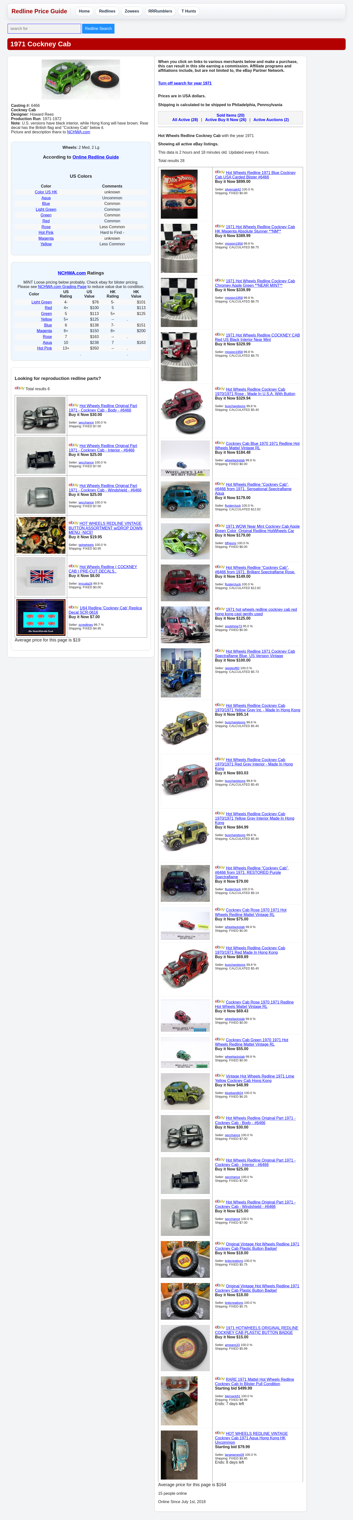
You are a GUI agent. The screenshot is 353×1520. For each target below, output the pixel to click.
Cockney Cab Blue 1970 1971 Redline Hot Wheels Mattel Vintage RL (257, 445)
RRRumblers (160, 11)
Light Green (46, 209)
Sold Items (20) (231, 115)
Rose (45, 227)
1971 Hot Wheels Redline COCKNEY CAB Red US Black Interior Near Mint (257, 337)
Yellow (46, 244)
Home (84, 11)
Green (46, 215)
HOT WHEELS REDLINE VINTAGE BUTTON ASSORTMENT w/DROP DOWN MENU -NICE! (105, 528)
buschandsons (235, 406)
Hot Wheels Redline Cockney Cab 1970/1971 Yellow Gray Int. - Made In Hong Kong (257, 707)
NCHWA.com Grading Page (62, 287)
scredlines (85, 625)
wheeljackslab (235, 460)
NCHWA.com (78, 132)
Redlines (107, 11)
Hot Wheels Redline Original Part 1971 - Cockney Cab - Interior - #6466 (103, 448)
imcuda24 (85, 583)
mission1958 (234, 243)
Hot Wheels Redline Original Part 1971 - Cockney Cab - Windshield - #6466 (105, 488)
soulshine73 (233, 626)
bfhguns (230, 543)
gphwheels (86, 545)
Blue (46, 203)
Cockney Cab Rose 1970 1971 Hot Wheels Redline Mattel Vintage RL (251, 912)
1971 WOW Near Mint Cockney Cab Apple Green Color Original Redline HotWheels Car (257, 528)
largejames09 (234, 1455)
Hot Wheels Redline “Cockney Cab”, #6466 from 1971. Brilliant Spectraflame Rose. (255, 569)
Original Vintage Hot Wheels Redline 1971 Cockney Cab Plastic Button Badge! (257, 1246)
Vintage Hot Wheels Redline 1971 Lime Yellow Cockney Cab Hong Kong (254, 1078)
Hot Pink (46, 232)
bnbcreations (234, 1261)
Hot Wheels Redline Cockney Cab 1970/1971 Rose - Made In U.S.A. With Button (255, 391)
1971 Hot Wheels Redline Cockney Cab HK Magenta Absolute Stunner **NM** (255, 229)
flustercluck (233, 505)
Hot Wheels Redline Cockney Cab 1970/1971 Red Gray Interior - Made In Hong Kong (254, 764)
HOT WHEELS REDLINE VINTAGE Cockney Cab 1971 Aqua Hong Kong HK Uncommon (251, 1438)
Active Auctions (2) (271, 120)
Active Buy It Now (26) (225, 120)
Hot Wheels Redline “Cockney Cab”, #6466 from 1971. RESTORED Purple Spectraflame (252, 872)
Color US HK (46, 192)
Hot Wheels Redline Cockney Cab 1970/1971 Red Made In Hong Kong (250, 950)
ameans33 (232, 1345)
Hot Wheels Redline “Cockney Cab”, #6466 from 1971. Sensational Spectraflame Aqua (253, 488)
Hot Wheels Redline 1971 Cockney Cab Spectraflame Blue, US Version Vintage (255, 653)
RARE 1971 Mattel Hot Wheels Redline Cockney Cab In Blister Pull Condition (254, 1381)
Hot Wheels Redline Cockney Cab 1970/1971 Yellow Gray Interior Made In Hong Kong (254, 818)
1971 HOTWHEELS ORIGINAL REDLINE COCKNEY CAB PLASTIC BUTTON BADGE (256, 1330)
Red (46, 221)
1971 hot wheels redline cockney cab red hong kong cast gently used (256, 611)
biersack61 (232, 1396)
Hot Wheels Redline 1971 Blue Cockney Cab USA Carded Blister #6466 (255, 175)
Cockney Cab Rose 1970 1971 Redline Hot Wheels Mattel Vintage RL (254, 1004)
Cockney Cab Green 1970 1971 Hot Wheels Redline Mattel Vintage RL (251, 1042)
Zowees (132, 11)
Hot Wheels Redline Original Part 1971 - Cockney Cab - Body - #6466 (103, 408)
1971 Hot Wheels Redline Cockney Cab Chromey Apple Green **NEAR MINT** (255, 283)
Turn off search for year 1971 (185, 83)
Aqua (45, 198)
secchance (86, 422)
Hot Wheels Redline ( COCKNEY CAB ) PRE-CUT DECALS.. (103, 569)
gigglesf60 (232, 668)
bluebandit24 (234, 1093)
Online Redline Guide (96, 157)
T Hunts (188, 11)
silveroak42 (233, 189)
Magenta (46, 238)
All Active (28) (185, 120)
